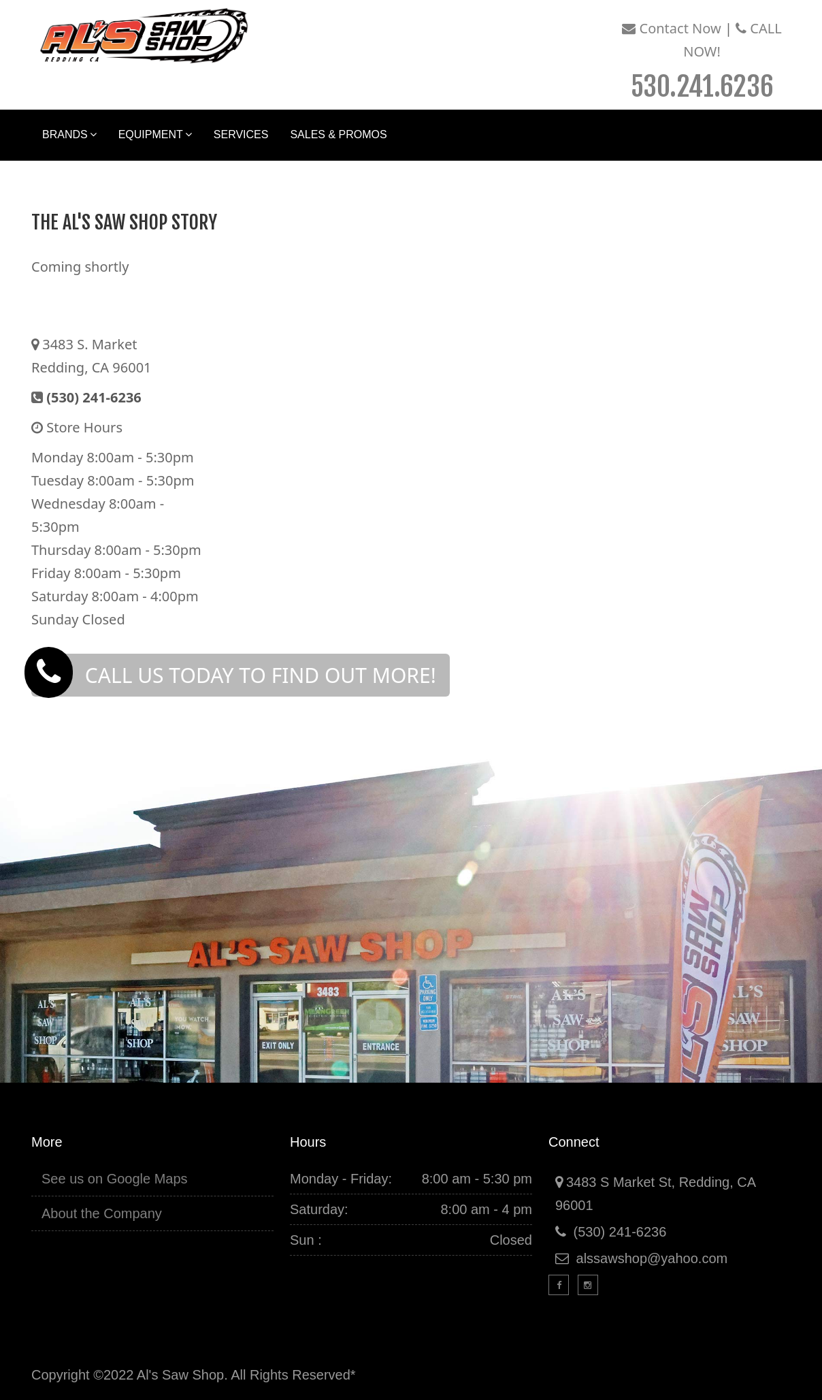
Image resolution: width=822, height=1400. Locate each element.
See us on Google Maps (115, 1178)
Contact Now (671, 28)
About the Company (102, 1213)
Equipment (155, 134)
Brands (69, 134)
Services (241, 134)
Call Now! (706, 60)
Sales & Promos (338, 134)
